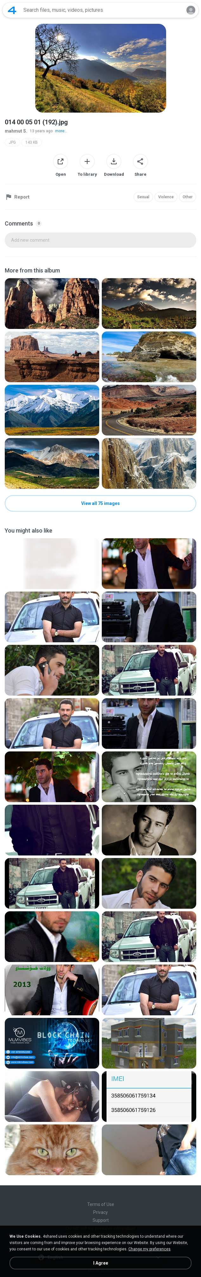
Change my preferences (149, 1249)
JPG (12, 142)
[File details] (52, 303)
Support (101, 1220)
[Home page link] (12, 10)
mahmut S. (16, 131)
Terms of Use (100, 1204)
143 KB (31, 142)
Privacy (100, 1212)
